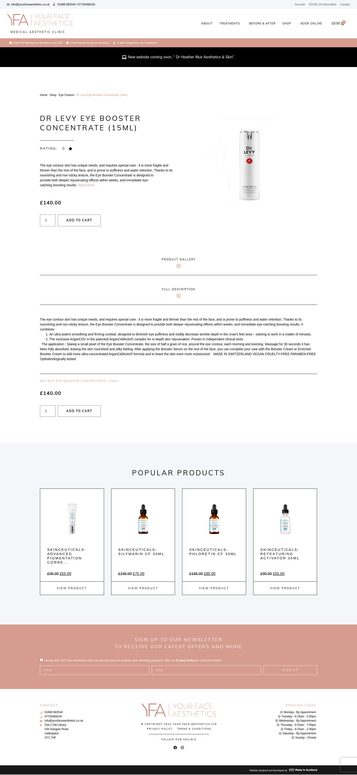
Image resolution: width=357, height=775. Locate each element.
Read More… (87, 185)
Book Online (311, 23)
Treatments (230, 23)
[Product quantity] (49, 221)
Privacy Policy (185, 661)
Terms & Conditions (194, 729)
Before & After (262, 23)
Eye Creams (66, 95)
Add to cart (87, 221)
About (206, 23)
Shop (288, 23)
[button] (56, 149)
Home (43, 95)
